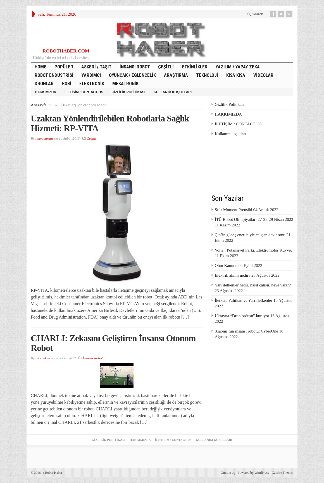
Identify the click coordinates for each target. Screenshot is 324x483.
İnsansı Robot (135, 67)
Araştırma (176, 75)
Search (255, 14)
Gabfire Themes (282, 473)
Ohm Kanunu (226, 265)
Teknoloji (207, 75)
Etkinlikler (195, 67)
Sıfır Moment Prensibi (233, 209)
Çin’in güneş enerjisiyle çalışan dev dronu (250, 235)
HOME (40, 67)
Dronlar (44, 83)
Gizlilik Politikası (128, 92)
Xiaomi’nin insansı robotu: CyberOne (246, 331)
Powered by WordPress (253, 473)
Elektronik (91, 83)
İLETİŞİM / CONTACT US (84, 92)
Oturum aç (228, 473)
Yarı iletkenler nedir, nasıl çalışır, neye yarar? (253, 285)
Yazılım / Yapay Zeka (238, 67)
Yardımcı (91, 75)
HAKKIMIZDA (45, 92)
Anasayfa (39, 105)
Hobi (66, 83)
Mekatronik (125, 83)
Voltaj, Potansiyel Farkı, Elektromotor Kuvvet (253, 250)
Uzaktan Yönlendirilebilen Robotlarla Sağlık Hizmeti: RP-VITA (110, 123)
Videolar (263, 75)
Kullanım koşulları (173, 92)
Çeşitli (166, 67)
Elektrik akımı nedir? (232, 275)
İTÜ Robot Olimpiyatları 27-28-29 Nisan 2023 (254, 219)
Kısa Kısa (235, 75)
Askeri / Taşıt (96, 67)
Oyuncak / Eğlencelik (132, 75)
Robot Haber (52, 473)
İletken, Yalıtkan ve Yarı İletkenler (243, 300)
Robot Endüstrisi (54, 75)
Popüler (63, 67)
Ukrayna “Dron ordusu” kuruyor (242, 316)
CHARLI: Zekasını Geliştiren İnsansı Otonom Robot (113, 343)
